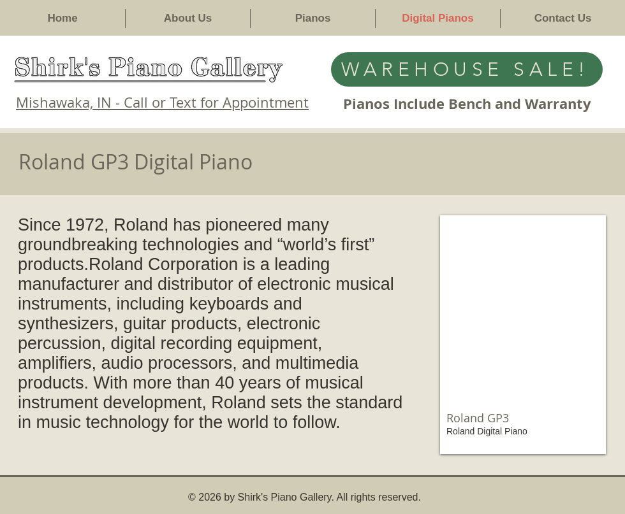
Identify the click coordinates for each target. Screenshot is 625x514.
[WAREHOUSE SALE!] (467, 69)
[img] (523, 334)
